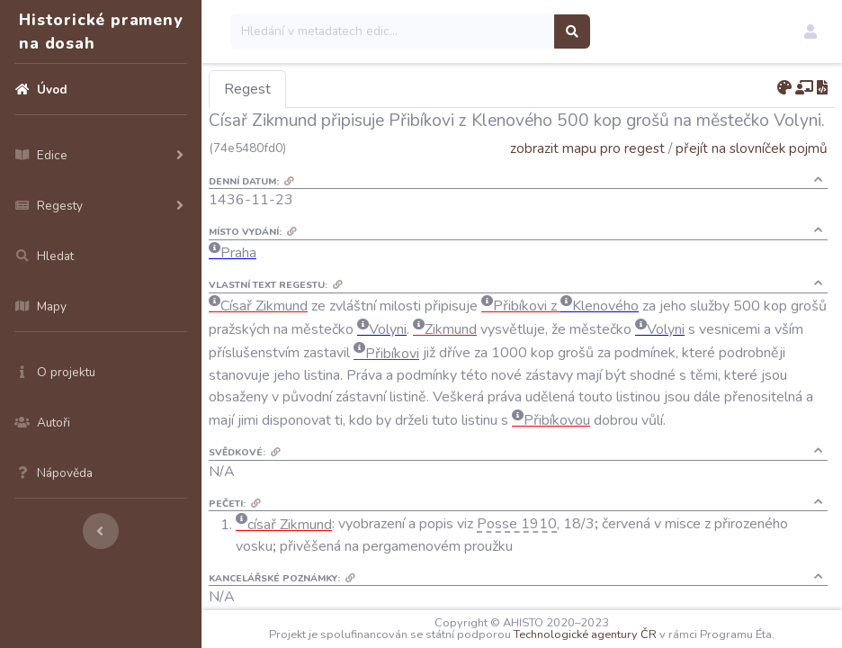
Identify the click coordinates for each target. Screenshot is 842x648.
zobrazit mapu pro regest (587, 148)
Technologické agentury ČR (585, 634)
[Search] (392, 31)
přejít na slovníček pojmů (752, 148)
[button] (810, 31)
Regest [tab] (247, 89)
